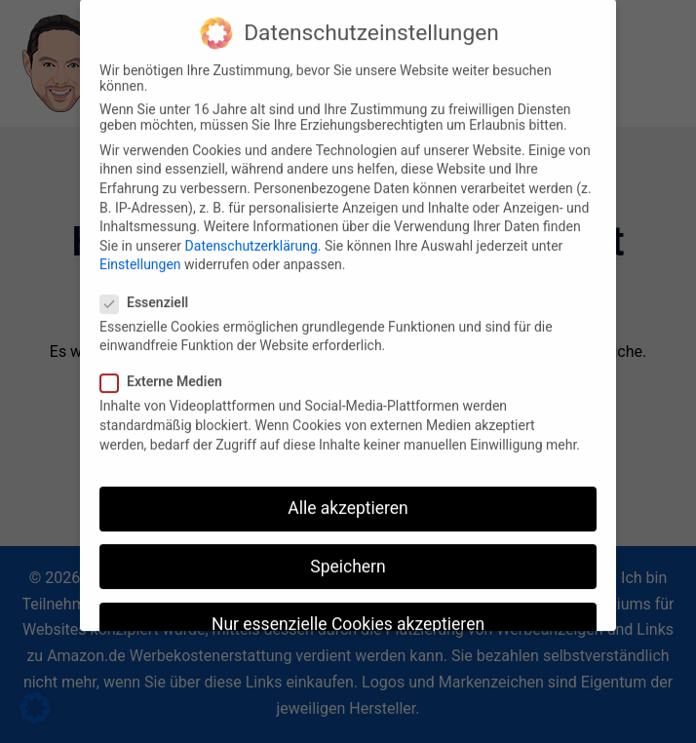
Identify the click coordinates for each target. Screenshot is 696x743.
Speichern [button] (347, 554)
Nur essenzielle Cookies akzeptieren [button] (348, 612)
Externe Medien (167, 369)
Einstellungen (140, 252)
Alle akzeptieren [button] (348, 496)
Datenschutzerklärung (251, 234)
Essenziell (150, 290)
